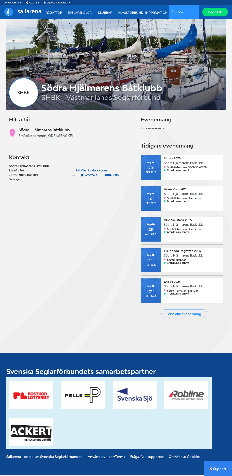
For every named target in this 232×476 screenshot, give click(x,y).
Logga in (215, 13)
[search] (183, 12)
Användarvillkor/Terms (106, 458)
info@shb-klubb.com (91, 171)
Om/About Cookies (185, 458)
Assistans (34, 2)
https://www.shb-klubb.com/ (98, 176)
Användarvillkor (13, 2)
